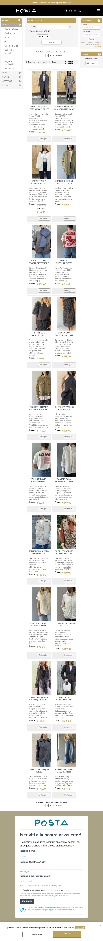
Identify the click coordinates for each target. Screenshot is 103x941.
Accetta (67, 933)
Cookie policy (80, 927)
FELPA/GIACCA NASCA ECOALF (64, 624)
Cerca (34, 26)
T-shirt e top (9, 68)
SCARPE (5, 77)
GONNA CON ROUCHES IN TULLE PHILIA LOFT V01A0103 (64, 335)
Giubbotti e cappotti (9, 51)
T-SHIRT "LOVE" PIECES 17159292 (38, 480)
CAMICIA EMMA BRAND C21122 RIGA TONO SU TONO (64, 481)
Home (40, 31)
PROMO (5, 85)
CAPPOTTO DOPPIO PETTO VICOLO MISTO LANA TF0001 (38, 109)
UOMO (5, 72)
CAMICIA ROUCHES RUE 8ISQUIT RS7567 (39, 698)
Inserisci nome (27, 851)
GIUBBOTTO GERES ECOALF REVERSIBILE (39, 261)
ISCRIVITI (27, 901)
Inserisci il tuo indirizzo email (35, 876)
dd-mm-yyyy (24, 872)
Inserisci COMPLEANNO (32, 862)
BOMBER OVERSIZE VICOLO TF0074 (64, 182)
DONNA (5, 24)
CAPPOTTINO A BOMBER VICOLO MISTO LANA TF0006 (39, 183)
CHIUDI (101, 924)
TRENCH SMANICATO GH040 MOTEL (39, 552)
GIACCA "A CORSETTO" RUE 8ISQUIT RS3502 (64, 699)
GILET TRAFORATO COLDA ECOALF (38, 624)
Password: (87, 31)
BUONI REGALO (11, 29)
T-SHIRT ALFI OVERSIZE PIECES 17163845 (64, 263)
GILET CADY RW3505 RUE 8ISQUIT (64, 408)
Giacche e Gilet (11, 46)
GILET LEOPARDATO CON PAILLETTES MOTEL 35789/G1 (64, 553)
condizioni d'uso (52, 911)
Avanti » (59, 55)
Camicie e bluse (11, 33)
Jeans (6, 57)
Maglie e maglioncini (9, 62)
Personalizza (37, 934)
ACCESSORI (7, 81)
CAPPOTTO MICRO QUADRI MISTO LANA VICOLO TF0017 (64, 109)
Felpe (6, 37)
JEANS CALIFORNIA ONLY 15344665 (64, 770)
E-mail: (85, 24)
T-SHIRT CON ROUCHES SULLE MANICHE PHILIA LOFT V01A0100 (38, 336)
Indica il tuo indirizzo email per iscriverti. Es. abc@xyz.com (41, 886)
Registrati (98, 47)
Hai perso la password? (93, 44)
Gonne (7, 41)
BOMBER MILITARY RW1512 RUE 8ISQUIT (38, 408)
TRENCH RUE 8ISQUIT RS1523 (39, 770)
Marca (34, 36)
